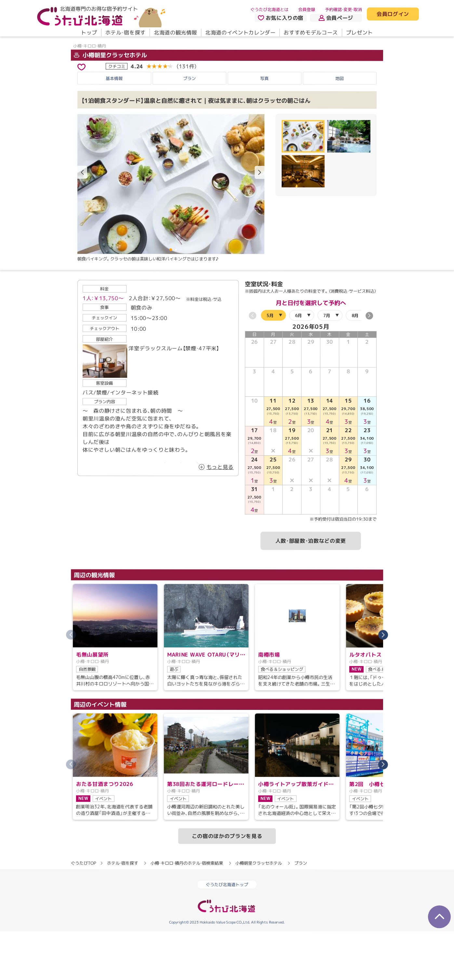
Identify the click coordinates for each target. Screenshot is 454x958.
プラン (189, 105)
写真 (264, 105)
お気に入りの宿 (280, 17)
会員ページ (336, 17)
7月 (326, 342)
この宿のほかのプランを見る (227, 862)
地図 (339, 105)
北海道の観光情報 (175, 32)
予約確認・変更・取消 (343, 9)
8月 (355, 342)
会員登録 (306, 9)
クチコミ (116, 93)
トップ (89, 32)
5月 (270, 342)
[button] (259, 199)
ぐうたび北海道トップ (227, 911)
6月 (298, 342)
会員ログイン (393, 14)
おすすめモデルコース (311, 32)
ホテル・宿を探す (125, 32)
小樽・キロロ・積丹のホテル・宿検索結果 (187, 890)
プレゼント (359, 32)
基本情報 (114, 105)
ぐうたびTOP (83, 889)
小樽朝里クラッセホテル (110, 81)
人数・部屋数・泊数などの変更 (310, 567)
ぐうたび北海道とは (269, 9)
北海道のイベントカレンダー (240, 32)
